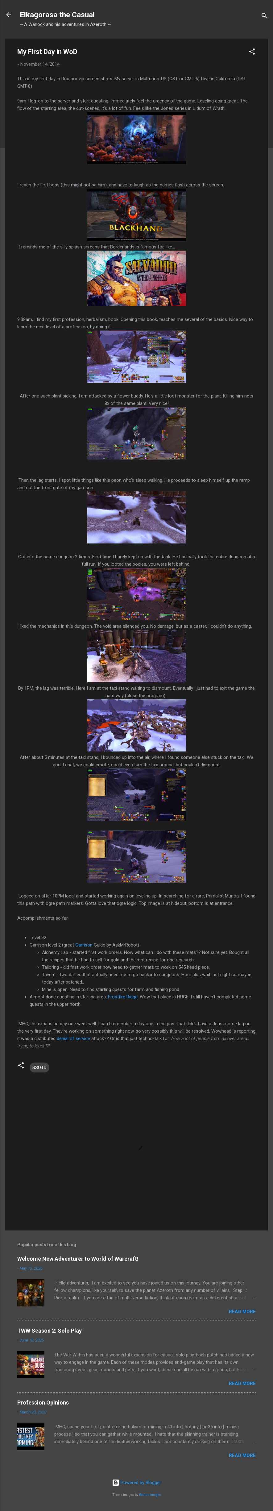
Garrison (84, 945)
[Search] (264, 16)
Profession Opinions (43, 1402)
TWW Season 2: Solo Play (49, 1330)
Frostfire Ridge (123, 997)
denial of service (74, 1038)
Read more (242, 1311)
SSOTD (39, 1067)
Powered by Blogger (136, 1482)
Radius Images (150, 1495)
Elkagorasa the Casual (57, 14)
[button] (252, 52)
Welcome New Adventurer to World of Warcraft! (78, 1258)
